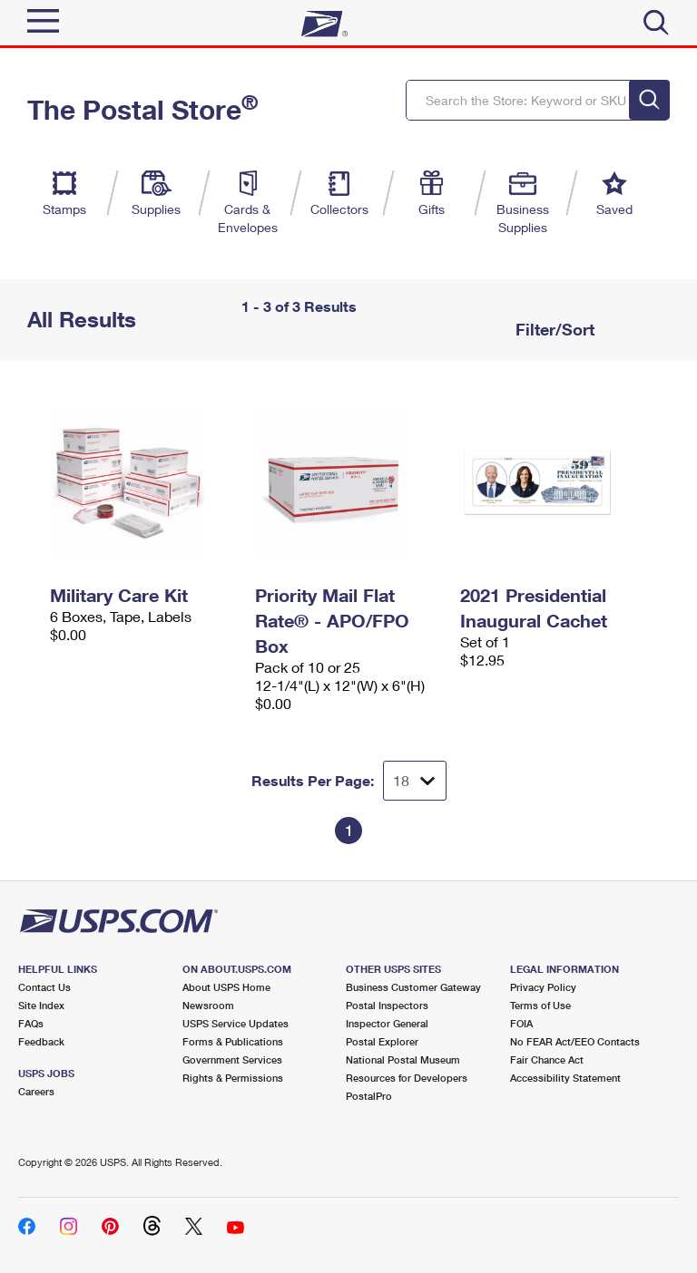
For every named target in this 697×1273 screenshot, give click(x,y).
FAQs (31, 1023)
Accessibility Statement (565, 1078)
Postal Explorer (382, 1041)
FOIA (521, 1023)
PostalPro (369, 1096)
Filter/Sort (552, 329)
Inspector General (387, 1023)
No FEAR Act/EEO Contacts (575, 1041)
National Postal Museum (403, 1059)
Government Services (232, 1059)
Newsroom (208, 1005)
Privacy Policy (543, 987)
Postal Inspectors (387, 1005)
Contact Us (44, 987)
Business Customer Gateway (413, 987)
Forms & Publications (232, 1041)
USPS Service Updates (235, 1023)
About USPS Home (226, 987)
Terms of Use (540, 1005)
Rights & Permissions (232, 1078)
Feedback (41, 1041)
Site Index (41, 1005)
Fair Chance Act (547, 1059)
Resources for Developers (406, 1078)
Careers (36, 1091)
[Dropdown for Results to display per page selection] (415, 781)
